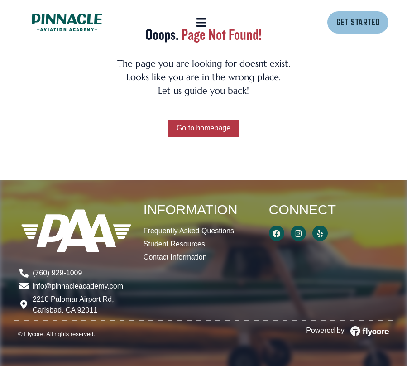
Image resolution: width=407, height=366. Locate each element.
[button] (201, 22)
